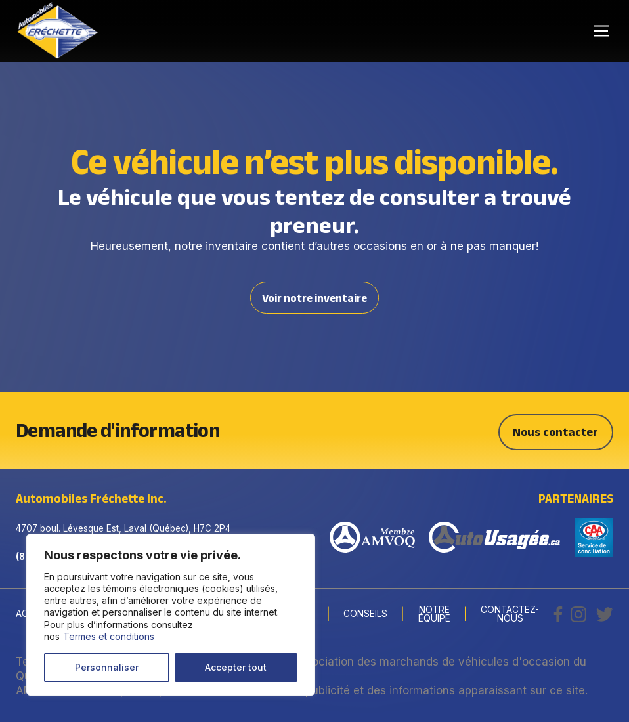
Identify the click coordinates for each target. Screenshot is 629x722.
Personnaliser (107, 667)
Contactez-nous (510, 614)
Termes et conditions (108, 636)
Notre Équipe (434, 614)
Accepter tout (236, 667)
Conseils (365, 613)
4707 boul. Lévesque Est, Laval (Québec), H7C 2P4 (123, 527)
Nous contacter (555, 430)
